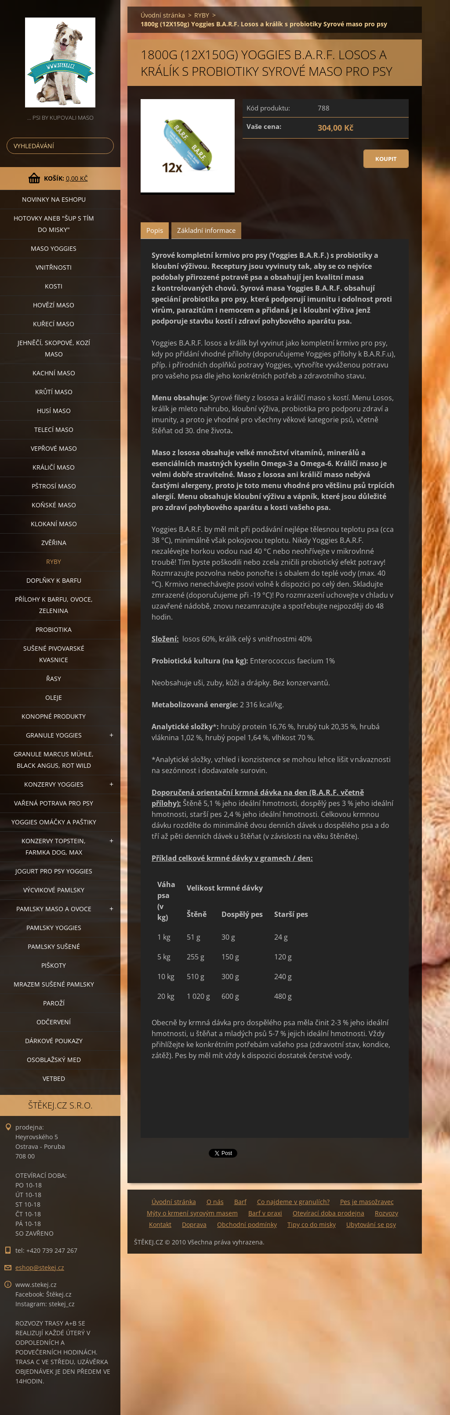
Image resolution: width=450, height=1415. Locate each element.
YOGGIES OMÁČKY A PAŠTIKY (53, 822)
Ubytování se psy (371, 1224)
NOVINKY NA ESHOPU (54, 199)
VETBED (54, 1078)
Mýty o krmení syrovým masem (192, 1213)
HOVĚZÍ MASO (53, 305)
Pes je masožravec (367, 1202)
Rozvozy (386, 1213)
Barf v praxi (265, 1213)
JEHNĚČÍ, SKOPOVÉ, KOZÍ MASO (54, 348)
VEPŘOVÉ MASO (54, 448)
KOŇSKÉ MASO (54, 505)
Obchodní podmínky (247, 1224)
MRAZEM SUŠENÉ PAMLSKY (54, 984)
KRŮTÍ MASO (54, 392)
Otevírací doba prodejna (328, 1213)
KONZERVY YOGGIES (53, 784)
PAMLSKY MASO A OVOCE (53, 909)
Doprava (194, 1224)
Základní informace (206, 230)
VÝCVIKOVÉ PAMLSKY (53, 890)
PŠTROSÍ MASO (54, 486)
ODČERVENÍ (53, 1022)
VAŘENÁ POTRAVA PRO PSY (53, 803)
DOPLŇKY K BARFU (53, 580)
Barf (240, 1202)
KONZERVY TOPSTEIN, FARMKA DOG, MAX (54, 846)
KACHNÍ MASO (54, 373)
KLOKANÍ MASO (54, 524)
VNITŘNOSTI (54, 267)
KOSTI (53, 286)
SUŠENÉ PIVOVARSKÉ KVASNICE (53, 654)
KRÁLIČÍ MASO (54, 467)
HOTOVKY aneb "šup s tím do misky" (54, 224)
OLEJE (53, 697)
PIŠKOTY (53, 965)
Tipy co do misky (311, 1224)
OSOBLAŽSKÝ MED (54, 1059)
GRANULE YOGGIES (54, 735)
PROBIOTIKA (54, 629)
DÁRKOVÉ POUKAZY (54, 1041)
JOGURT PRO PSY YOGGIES (53, 871)
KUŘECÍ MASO (53, 324)
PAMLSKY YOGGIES (53, 927)
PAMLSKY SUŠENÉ (54, 946)
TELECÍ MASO (53, 429)
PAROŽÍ (54, 1003)
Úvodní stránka (163, 15)
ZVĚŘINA (53, 542)
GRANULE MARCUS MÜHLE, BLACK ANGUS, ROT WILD (54, 760)
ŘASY (53, 678)
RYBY (53, 561)
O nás (215, 1202)
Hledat (105, 145)
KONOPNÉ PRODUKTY (54, 716)
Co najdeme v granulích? (293, 1202)
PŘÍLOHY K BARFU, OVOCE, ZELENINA (54, 605)
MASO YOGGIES (53, 248)
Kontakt (160, 1224)
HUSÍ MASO (54, 410)
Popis (154, 230)
